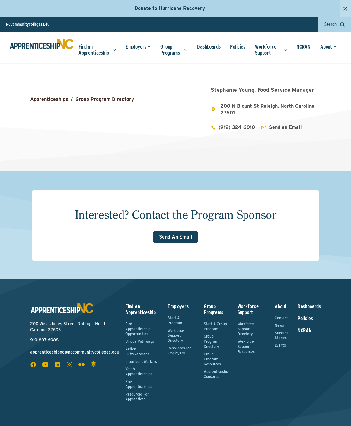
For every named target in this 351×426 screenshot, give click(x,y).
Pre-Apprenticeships (138, 384)
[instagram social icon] (69, 364)
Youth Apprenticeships (138, 371)
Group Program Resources (212, 359)
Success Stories (281, 335)
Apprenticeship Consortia (216, 374)
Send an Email (285, 127)
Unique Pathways (139, 341)
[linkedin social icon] (57, 364)
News (279, 325)
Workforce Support (271, 49)
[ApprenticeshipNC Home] (42, 46)
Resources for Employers (179, 350)
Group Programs (174, 49)
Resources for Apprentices (137, 397)
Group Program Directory (104, 99)
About (328, 46)
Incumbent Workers (141, 361)
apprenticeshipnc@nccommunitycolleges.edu (74, 352)
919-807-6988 (44, 340)
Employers (138, 46)
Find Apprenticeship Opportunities (137, 329)
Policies (237, 46)
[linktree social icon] (94, 364)
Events (280, 345)
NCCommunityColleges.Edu (27, 24)
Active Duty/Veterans (137, 351)
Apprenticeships (49, 99)
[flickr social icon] (81, 364)
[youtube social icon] (45, 364)
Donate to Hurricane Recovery (170, 8)
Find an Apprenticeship (97, 49)
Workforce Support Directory (176, 335)
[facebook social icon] (33, 364)
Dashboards (208, 46)
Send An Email (175, 237)
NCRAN (303, 46)
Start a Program (175, 320)
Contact (281, 317)
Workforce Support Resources (246, 346)
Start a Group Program (215, 326)
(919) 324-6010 (237, 127)
